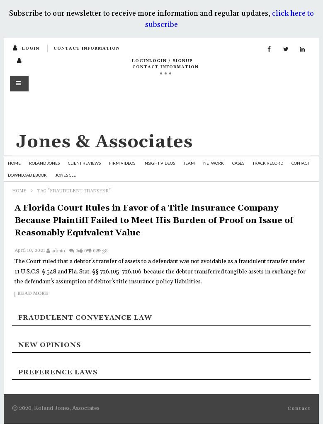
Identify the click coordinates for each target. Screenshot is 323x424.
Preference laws (57, 372)
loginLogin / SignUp (162, 60)
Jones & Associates (104, 142)
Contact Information (86, 48)
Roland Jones (44, 162)
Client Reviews (84, 162)
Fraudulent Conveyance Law (85, 318)
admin (58, 251)
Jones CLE (65, 174)
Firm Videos (122, 162)
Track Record (268, 162)
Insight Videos (159, 162)
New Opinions (49, 345)
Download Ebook (27, 174)
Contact (300, 162)
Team (189, 162)
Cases (238, 162)
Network (213, 162)
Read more (33, 294)
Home (14, 162)
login (30, 48)
